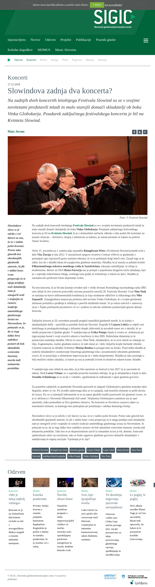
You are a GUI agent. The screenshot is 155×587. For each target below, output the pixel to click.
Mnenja (90, 59)
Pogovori (77, 59)
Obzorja (102, 59)
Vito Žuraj (106, 456)
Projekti (66, 40)
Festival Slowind (40, 450)
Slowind (36, 456)
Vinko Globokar (90, 456)
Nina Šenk (136, 450)
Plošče (43, 59)
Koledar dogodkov (20, 50)
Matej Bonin (123, 450)
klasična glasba (77, 450)
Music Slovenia (65, 50)
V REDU (97, 4)
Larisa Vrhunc (93, 450)
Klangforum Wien (59, 450)
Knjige (54, 59)
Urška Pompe (74, 456)
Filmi (65, 59)
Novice (35, 40)
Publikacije (83, 40)
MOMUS (44, 50)
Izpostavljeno (17, 40)
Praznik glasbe (106, 40)
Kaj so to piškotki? (113, 4)
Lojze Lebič (108, 450)
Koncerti (31, 59)
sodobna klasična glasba (54, 456)
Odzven (50, 40)
